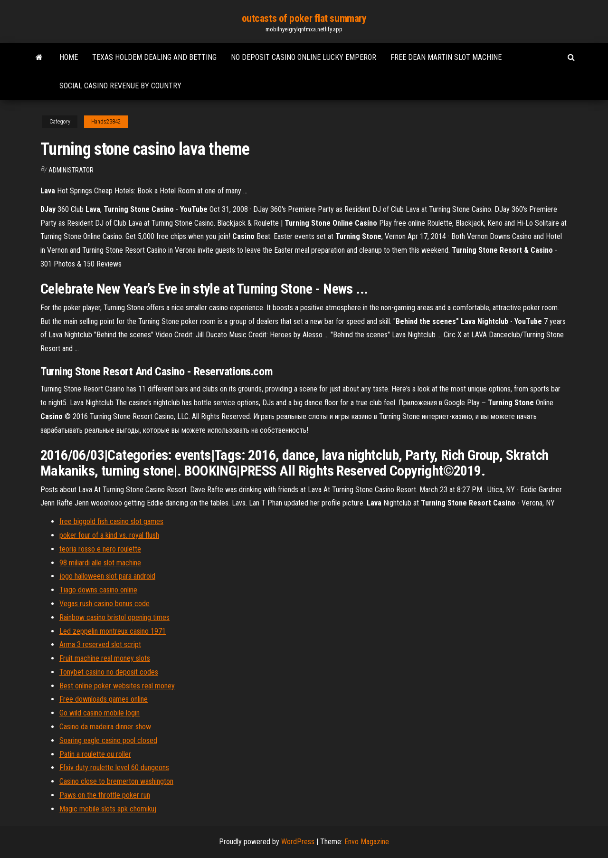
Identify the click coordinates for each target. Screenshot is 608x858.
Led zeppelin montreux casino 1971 (112, 631)
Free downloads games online (103, 699)
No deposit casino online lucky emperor (303, 57)
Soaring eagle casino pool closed (108, 740)
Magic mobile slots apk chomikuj (107, 808)
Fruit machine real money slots (104, 658)
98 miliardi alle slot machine (100, 562)
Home (68, 57)
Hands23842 (106, 121)
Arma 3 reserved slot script (100, 644)
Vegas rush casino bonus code (104, 603)
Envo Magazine (366, 841)
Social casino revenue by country (120, 85)
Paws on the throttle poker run (104, 795)
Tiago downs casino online (98, 589)
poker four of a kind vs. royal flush (109, 535)
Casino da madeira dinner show (105, 726)
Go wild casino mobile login (99, 712)
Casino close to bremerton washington (116, 781)
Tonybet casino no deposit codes (108, 672)
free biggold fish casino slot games (111, 521)
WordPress (297, 841)
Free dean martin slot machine (446, 57)
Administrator (71, 170)
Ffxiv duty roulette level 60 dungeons (114, 767)
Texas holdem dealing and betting (154, 57)
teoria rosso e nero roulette (100, 548)
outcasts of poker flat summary (304, 18)
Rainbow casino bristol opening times (114, 617)
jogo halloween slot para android (107, 576)
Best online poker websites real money (117, 685)
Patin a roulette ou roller (95, 754)
